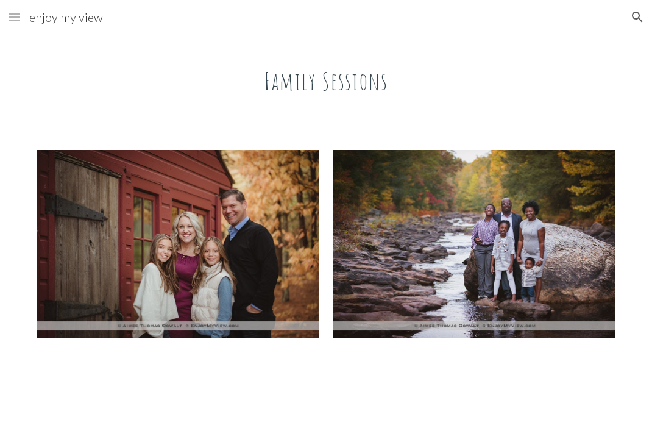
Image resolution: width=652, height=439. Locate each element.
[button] (14, 17)
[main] (326, 76)
